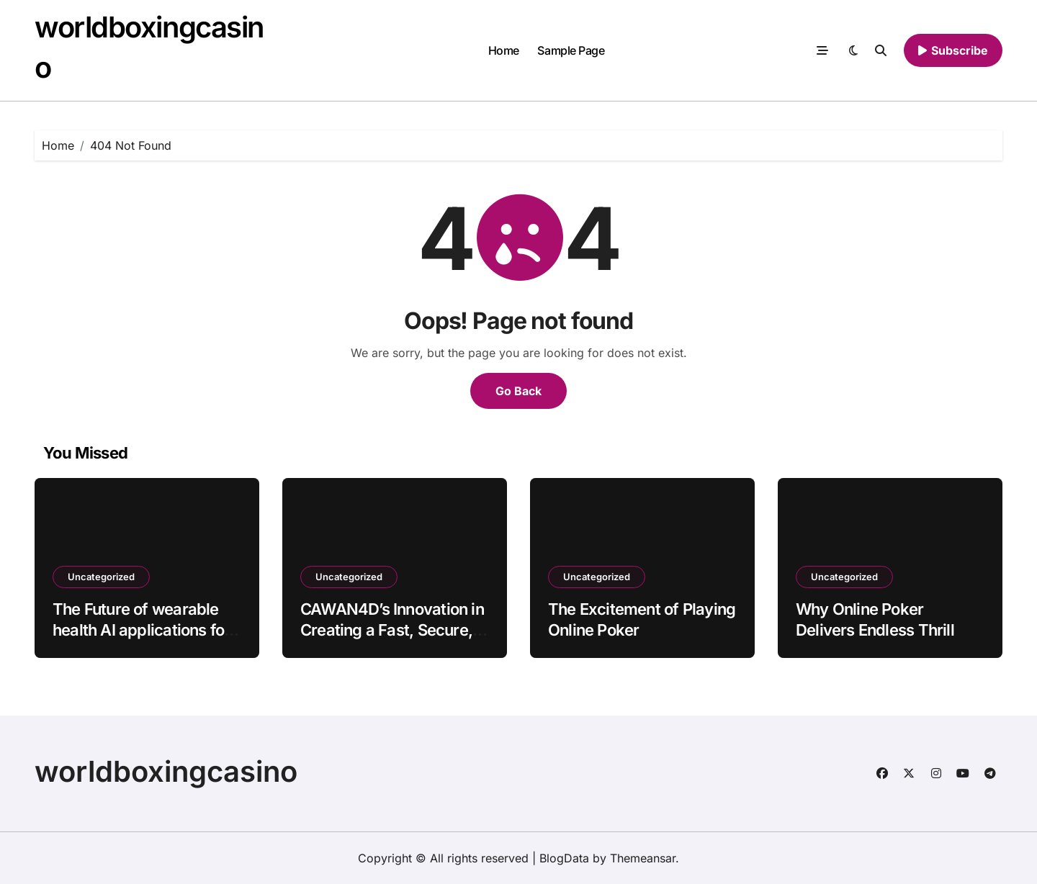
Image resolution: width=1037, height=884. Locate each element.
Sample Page (570, 50)
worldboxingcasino (166, 771)
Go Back (518, 391)
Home (503, 50)
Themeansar (642, 858)
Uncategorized (101, 576)
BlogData (564, 858)
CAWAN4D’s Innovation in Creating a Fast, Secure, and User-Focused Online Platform (392, 640)
